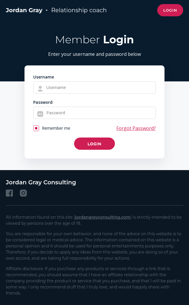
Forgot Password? (136, 128)
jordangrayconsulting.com (102, 217)
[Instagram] (23, 193)
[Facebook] (9, 193)
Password (42, 102)
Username (43, 77)
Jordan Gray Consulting (41, 182)
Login (170, 10)
